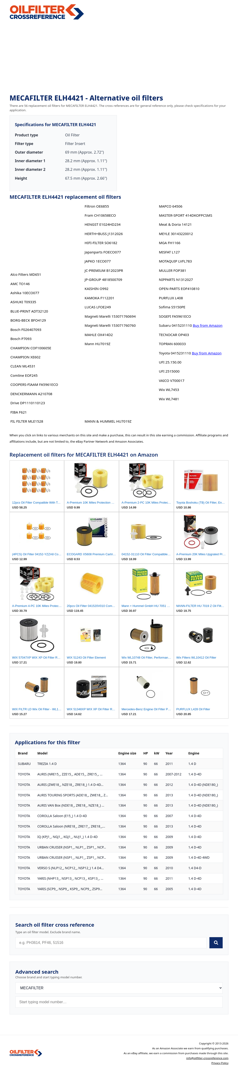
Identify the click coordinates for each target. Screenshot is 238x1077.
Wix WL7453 (169, 389)
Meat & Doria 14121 (175, 224)
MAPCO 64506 (170, 206)
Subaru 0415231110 (175, 325)
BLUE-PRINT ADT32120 (29, 311)
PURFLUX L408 (171, 298)
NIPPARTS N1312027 (176, 279)
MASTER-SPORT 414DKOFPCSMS (185, 215)
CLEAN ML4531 (23, 366)
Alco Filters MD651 (25, 274)
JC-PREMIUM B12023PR (104, 270)
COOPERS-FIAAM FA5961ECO (34, 384)
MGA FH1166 (169, 242)
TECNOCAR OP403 (174, 334)
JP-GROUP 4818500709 (103, 279)
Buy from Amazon (208, 325)
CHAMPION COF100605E (30, 348)
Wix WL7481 (169, 399)
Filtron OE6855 (97, 206)
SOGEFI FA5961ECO (175, 316)
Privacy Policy (219, 1063)
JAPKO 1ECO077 (98, 261)
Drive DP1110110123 (27, 403)
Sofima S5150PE (172, 307)
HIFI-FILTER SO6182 (101, 242)
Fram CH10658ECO (100, 215)
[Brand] (119, 988)
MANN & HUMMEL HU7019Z (108, 421)
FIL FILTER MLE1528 (26, 421)
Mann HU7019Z (97, 343)
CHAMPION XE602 (25, 357)
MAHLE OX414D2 (99, 334)
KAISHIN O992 (96, 288)
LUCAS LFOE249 (98, 307)
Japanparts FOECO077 (103, 252)
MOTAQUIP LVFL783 (175, 261)
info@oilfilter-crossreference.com (207, 1058)
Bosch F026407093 (25, 329)
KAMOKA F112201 (99, 298)
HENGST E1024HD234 (103, 224)
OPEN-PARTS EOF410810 (179, 288)
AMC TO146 (20, 283)
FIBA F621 (18, 412)
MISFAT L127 (169, 252)
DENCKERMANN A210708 (31, 393)
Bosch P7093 (21, 338)
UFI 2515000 (169, 371)
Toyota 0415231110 (175, 353)
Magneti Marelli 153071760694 (110, 316)
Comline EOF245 (24, 375)
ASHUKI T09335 (23, 302)
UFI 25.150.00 (170, 362)
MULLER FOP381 (172, 270)
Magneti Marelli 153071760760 (110, 325)
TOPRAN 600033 (172, 343)
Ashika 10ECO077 (24, 292)
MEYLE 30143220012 (176, 233)
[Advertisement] (119, 57)
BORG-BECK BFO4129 (28, 320)
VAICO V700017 (171, 380)
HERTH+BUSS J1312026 (104, 233)
